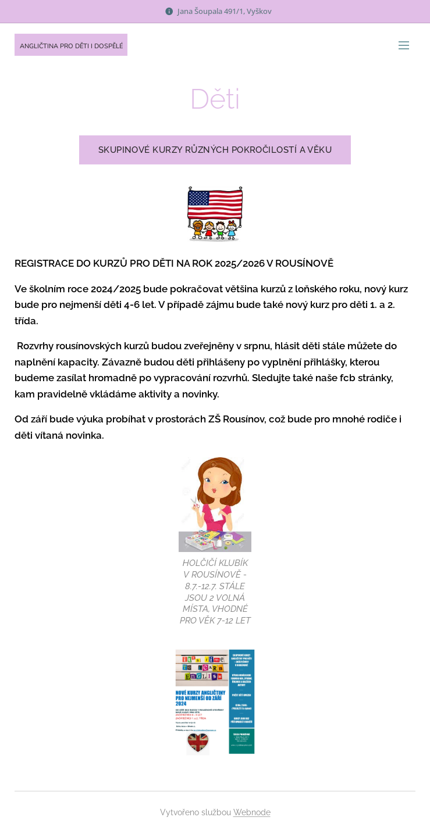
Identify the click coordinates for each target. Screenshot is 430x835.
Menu (404, 45)
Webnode (252, 812)
